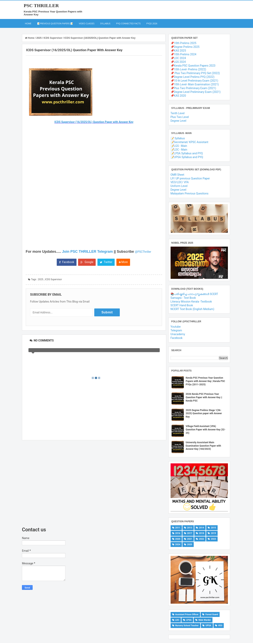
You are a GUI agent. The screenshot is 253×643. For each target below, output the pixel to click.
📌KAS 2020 (178, 95)
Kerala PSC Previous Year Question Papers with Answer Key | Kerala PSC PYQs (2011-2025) (205, 381)
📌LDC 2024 (178, 58)
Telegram (176, 330)
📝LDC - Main (179, 149)
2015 (213, 527)
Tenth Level (178, 113)
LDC (177, 620)
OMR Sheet (177, 174)
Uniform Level (179, 186)
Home (28, 23)
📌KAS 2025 (178, 50)
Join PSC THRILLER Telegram (87, 252)
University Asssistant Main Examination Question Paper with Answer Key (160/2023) (203, 446)
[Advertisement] (94, 483)
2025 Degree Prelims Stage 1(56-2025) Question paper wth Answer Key (204, 413)
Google (86, 262)
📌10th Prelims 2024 (183, 54)
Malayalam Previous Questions (190, 193)
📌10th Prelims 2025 (183, 43)
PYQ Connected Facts (128, 23)
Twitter (106, 262)
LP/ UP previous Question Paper (190, 178)
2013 (189, 527)
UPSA (208, 625)
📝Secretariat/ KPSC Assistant (189, 142)
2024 (177, 544)
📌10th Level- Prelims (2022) (188, 69)
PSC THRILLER (41, 5)
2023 (213, 539)
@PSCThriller (143, 251)
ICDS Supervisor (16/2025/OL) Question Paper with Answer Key (93, 122)
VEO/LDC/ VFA (180, 182)
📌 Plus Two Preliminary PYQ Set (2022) (195, 73)
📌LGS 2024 (178, 61)
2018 (201, 533)
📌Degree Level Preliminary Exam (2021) (196, 91)
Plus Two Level (180, 117)
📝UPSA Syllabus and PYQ (187, 157)
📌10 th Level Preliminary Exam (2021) (194, 80)
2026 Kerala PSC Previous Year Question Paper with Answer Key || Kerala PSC (204, 397)
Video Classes (86, 23)
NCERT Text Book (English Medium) (192, 309)
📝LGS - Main (179, 145)
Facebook (66, 262)
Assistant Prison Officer (187, 614)
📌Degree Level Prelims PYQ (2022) (192, 76)
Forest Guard (211, 614)
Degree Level (178, 120)
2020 (177, 539)
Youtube (176, 326)
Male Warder (204, 620)
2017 (189, 533)
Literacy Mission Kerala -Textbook (191, 301)
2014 (201, 527)
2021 (189, 539)
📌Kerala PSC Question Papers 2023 (193, 65)
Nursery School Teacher (187, 625)
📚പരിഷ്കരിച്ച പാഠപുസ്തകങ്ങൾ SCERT (194, 294)
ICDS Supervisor (53, 279)
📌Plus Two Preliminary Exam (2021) (193, 88)
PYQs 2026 (151, 23)
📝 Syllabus (178, 138)
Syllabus (105, 23)
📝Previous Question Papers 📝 (55, 23)
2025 (40, 279)
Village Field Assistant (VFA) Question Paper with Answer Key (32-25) (206, 429)
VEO (220, 625)
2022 (201, 539)
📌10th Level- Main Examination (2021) (195, 84)
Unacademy (178, 334)
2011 (177, 527)
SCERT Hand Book (182, 305)
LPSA (189, 620)
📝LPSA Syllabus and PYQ (187, 153)
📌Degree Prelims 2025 (185, 46)
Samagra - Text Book (183, 297)
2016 (177, 533)
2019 (213, 533)
